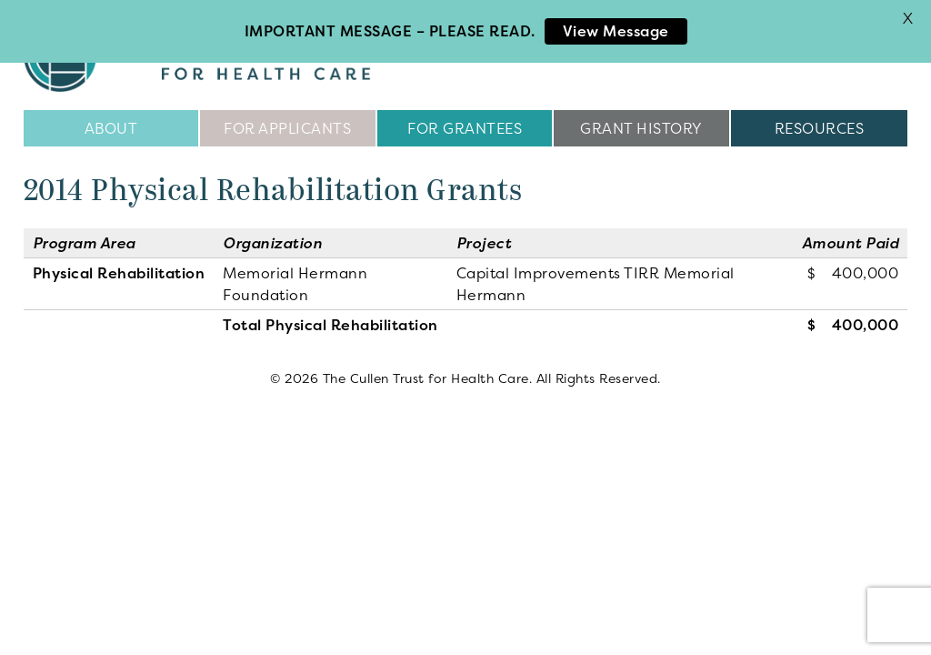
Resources (820, 127)
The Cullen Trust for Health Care (215, 54)
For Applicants (287, 127)
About (111, 127)
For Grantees (464, 127)
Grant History (641, 127)
